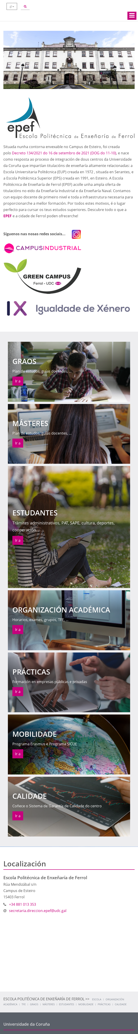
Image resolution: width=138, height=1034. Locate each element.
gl (12, 6)
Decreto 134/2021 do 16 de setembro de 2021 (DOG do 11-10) (64, 153)
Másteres (49, 1004)
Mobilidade (85, 1004)
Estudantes (66, 1004)
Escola (96, 999)
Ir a (17, 381)
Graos (34, 1004)
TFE (24, 1004)
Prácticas (104, 1004)
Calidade (121, 1004)
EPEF (7, 215)
